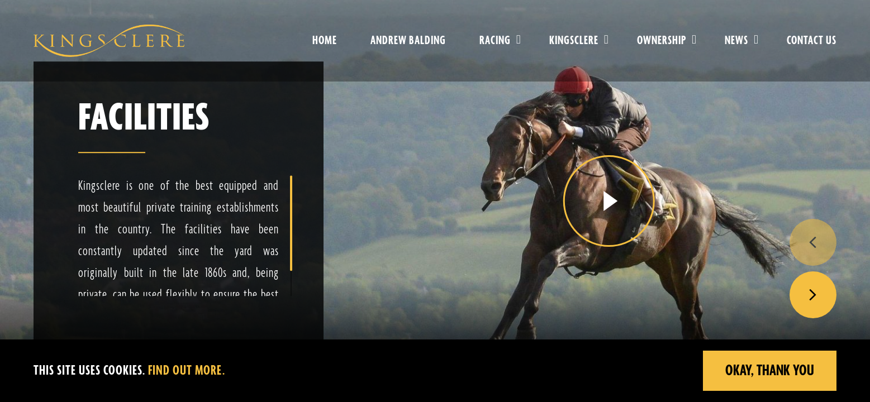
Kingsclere (573, 41)
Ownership (661, 41)
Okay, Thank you (769, 371)
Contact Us (811, 41)
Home (324, 41)
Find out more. (186, 371)
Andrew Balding (408, 41)
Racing (495, 41)
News (736, 41)
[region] (435, 370)
